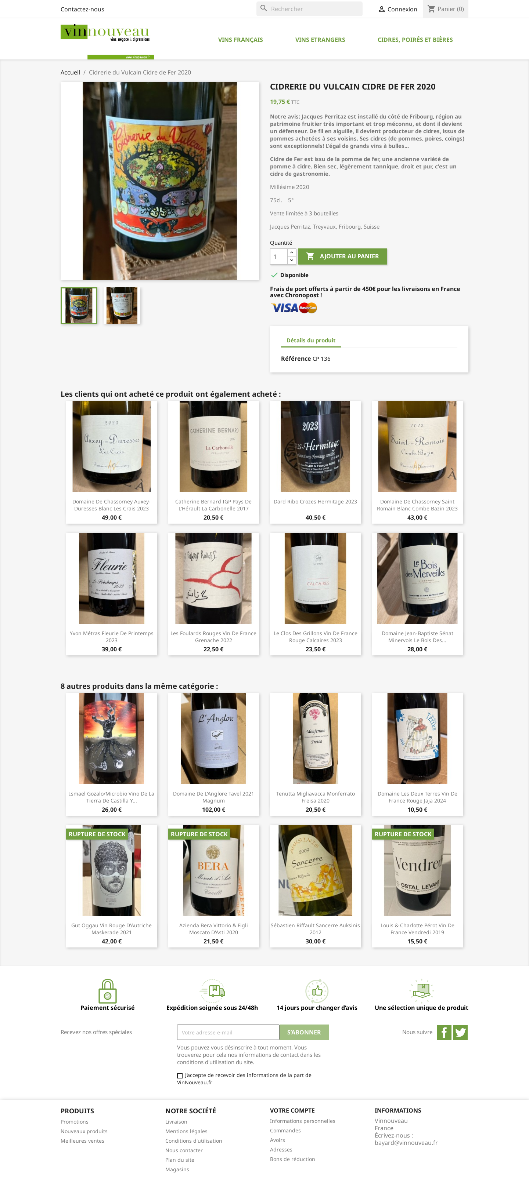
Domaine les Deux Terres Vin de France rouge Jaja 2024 (417, 797)
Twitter (460, 1032)
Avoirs (277, 1139)
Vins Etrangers (320, 40)
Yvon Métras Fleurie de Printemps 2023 (112, 637)
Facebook (444, 1032)
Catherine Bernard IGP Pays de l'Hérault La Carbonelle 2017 (213, 505)
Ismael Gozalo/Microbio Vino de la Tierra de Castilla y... (111, 797)
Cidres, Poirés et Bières (415, 40)
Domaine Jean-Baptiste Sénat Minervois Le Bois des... (417, 637)
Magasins (177, 1169)
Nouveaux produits (84, 1131)
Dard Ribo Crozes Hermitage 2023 (315, 501)
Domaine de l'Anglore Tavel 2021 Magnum (213, 797)
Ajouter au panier (342, 256)
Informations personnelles (302, 1120)
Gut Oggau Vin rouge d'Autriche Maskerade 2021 (111, 929)
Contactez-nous (82, 9)
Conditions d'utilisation (193, 1140)
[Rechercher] (309, 8)
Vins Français (240, 40)
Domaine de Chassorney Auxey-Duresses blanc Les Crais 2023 (111, 505)
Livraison (176, 1121)
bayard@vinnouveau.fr (406, 1143)
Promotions (75, 1121)
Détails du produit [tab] (311, 340)
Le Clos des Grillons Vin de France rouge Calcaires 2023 (315, 637)
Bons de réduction (292, 1159)
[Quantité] (279, 256)
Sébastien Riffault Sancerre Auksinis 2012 (315, 929)
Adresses (281, 1149)
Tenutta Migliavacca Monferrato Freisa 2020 (315, 797)
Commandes (285, 1130)
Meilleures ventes (82, 1140)
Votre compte (292, 1110)
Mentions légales (186, 1131)
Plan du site (179, 1159)
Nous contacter (184, 1150)
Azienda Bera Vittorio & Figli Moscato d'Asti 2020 (213, 929)
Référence (296, 358)
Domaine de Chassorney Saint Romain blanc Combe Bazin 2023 (417, 505)
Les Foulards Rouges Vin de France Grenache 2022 (213, 637)
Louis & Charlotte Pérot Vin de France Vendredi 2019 (417, 929)
